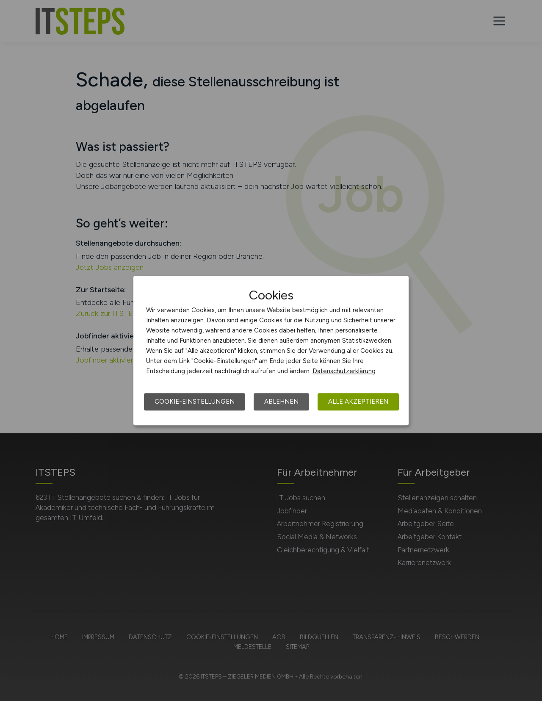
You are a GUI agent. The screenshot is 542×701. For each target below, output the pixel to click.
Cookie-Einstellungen (195, 401)
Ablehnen (281, 401)
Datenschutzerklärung (344, 371)
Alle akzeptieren (358, 401)
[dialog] (271, 351)
